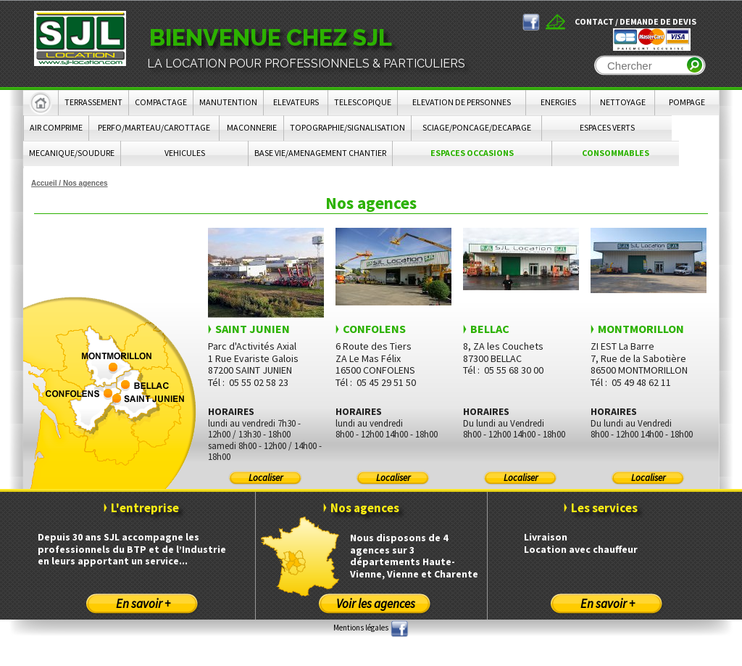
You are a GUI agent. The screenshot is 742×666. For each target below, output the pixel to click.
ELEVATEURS (296, 101)
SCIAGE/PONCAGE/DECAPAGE (476, 127)
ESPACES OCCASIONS (472, 152)
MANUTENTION (228, 101)
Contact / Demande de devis (635, 21)
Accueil (44, 183)
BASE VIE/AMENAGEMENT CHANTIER (320, 152)
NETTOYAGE (623, 101)
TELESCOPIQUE (362, 101)
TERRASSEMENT (93, 101)
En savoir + (143, 604)
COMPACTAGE (161, 101)
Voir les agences (375, 604)
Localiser (266, 478)
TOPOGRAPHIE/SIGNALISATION (347, 127)
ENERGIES (558, 101)
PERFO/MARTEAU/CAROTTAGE (154, 127)
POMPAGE (687, 101)
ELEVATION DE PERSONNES (461, 101)
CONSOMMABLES (615, 152)
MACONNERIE (252, 127)
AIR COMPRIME (56, 127)
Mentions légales (360, 627)
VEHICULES (184, 152)
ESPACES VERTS (607, 127)
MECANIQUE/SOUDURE (71, 152)
